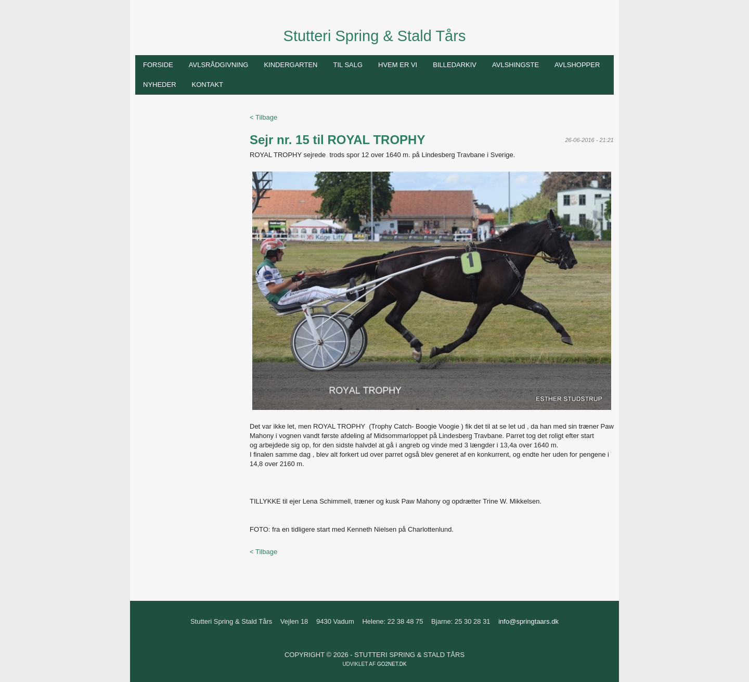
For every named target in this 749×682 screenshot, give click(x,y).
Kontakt (207, 84)
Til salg (348, 65)
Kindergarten (290, 65)
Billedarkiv (454, 65)
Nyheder (159, 84)
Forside (158, 65)
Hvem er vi (397, 65)
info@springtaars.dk (528, 621)
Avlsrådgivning (219, 65)
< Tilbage (263, 117)
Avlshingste (515, 65)
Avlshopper (577, 65)
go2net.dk (392, 664)
